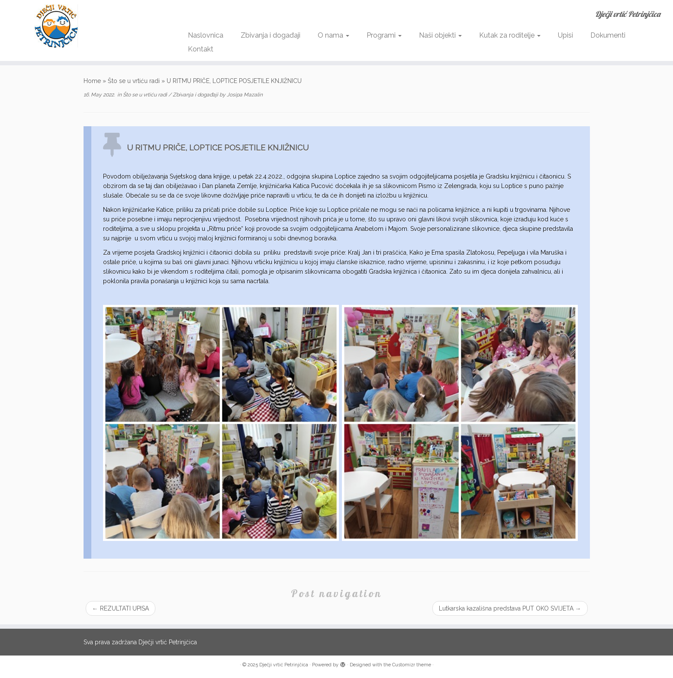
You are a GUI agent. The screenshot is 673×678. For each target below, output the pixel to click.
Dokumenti (607, 35)
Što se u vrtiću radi (134, 80)
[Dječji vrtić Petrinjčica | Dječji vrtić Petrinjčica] (77, 26)
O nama (333, 35)
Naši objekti (440, 35)
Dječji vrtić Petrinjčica (283, 665)
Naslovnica (205, 35)
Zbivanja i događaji (270, 35)
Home (92, 80)
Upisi (565, 35)
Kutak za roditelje (510, 35)
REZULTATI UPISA (120, 608)
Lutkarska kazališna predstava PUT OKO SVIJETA (510, 608)
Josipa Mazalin (245, 95)
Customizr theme (411, 665)
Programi (384, 35)
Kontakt (200, 49)
